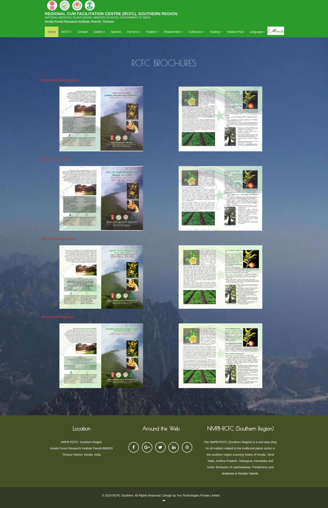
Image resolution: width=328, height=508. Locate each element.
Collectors (196, 31)
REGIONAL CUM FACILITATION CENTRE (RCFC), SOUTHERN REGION (111, 16)
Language (257, 31)
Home (52, 31)
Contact (83, 31)
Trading (215, 31)
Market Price (235, 31)
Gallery (99, 31)
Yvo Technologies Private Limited (198, 495)
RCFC (67, 31)
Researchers (173, 31)
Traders (152, 31)
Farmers (133, 31)
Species (116, 31)
